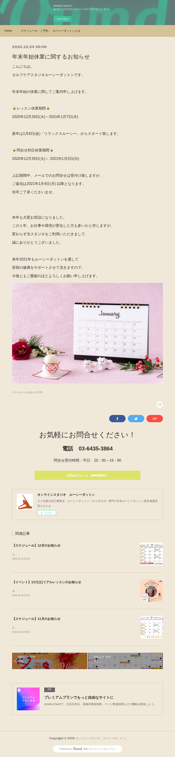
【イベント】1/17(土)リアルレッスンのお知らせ (46, 582)
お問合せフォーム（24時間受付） (87, 475)
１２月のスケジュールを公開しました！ (36, 554)
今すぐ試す (62, 19)
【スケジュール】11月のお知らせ (36, 619)
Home (8, 30)
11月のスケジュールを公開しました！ (35, 627)
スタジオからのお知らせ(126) (27, 392)
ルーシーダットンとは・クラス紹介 (66, 30)
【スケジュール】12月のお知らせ (36, 545)
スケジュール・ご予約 (34, 30)
